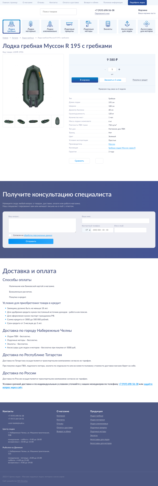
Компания (61, 416)
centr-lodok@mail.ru (16, 423)
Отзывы (40, 3)
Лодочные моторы (98, 431)
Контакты (53, 3)
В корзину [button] (85, 80)
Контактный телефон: (91, 226)
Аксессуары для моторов (101, 443)
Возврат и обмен (91, 3)
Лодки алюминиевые (99, 424)
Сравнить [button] (79, 161)
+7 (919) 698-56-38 (104, 10)
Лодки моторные (97, 420)
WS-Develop (22, 481)
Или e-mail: (119, 226)
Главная (10, 3)
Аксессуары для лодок (99, 439)
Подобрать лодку (137, 3)
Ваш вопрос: (13, 216)
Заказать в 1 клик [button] (112, 80)
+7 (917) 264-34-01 (16, 419)
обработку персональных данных (38, 235)
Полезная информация (113, 3)
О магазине (27, 3)
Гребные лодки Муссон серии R (122, 148)
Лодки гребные (96, 416)
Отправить (31, 241)
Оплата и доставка (71, 3)
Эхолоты (94, 435)
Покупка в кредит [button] (140, 80)
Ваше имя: (86, 216)
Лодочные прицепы (98, 428)
